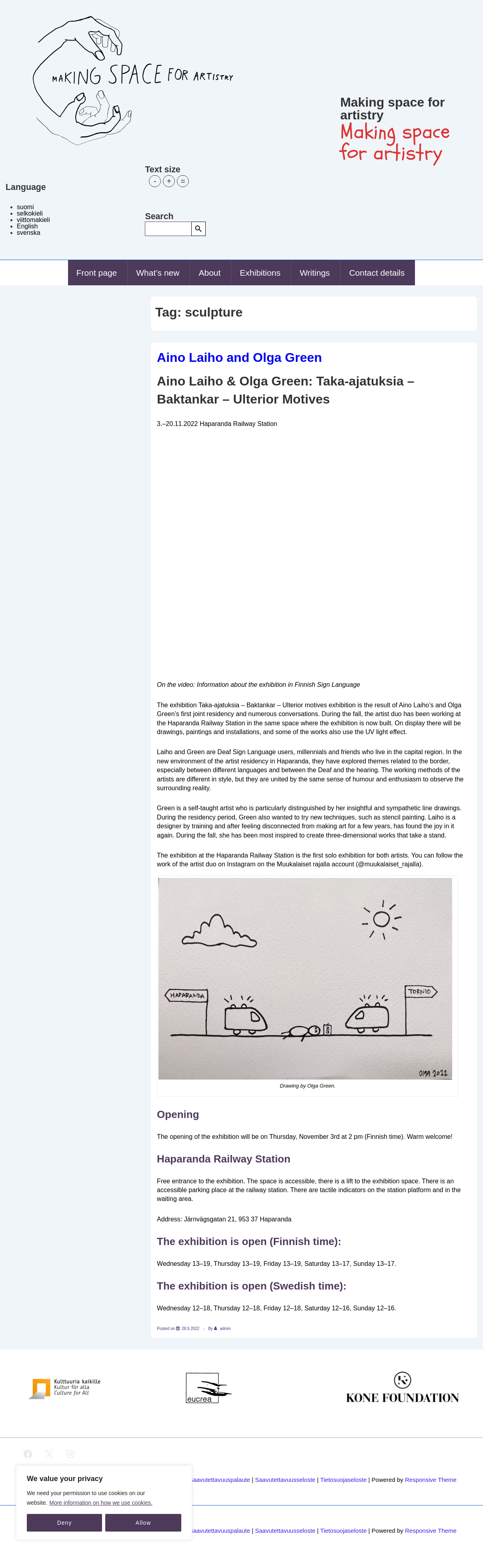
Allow (143, 1523)
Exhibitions (260, 272)
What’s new (157, 272)
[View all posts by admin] (222, 1328)
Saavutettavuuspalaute (219, 1479)
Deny (64, 1523)
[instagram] (70, 1454)
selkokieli (30, 213)
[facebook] (28, 1454)
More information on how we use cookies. (100, 1502)
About (209, 272)
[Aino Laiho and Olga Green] (191, 1328)
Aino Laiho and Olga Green (239, 357)
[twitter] (49, 1454)
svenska (28, 232)
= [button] (183, 181)
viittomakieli (33, 219)
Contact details (377, 272)
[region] (104, 1502)
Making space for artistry (392, 108)
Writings (315, 272)
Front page (96, 272)
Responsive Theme (431, 1479)
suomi (25, 207)
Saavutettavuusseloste (285, 1479)
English (27, 226)
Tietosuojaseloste (343, 1479)
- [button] (155, 181)
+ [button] (169, 181)
